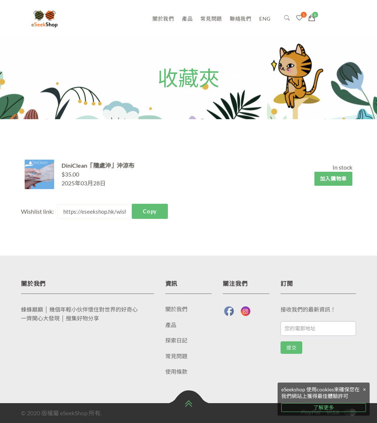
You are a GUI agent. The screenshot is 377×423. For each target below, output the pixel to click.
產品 (187, 18)
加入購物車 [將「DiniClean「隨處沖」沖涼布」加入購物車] (333, 178)
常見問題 (211, 18)
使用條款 (176, 371)
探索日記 (176, 340)
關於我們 (163, 18)
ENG (265, 18)
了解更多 (323, 407)
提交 (291, 348)
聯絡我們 (240, 18)
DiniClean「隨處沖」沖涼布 (97, 165)
